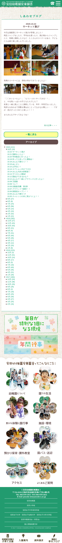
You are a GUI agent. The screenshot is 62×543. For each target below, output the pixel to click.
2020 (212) (10, 147)
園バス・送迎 (45, 440)
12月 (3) (10, 252)
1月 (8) (10, 248)
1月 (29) (10, 275)
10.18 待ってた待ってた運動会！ (20, 159)
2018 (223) (10, 250)
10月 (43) (11, 226)
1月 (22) (10, 216)
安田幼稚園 (31, 501)
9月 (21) (10, 228)
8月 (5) (10, 262)
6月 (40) (10, 236)
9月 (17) (10, 260)
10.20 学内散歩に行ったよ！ (18, 157)
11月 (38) (11, 282)
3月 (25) (10, 302)
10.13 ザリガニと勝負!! (16, 174)
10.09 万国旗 (12, 181)
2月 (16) (10, 304)
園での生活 (45, 381)
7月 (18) (10, 265)
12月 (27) (11, 221)
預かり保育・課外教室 (17, 440)
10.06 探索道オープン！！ (17, 191)
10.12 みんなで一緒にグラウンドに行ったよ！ (26, 179)
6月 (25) (10, 294)
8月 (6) (10, 201)
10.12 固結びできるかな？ (17, 176)
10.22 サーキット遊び (16, 152)
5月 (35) (10, 270)
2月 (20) (10, 245)
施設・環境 (45, 410)
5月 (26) (10, 238)
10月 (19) (11, 149)
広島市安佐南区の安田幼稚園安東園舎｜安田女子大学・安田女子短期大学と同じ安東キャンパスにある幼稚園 (17, 3)
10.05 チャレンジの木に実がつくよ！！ (23, 196)
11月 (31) (11, 255)
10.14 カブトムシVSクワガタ (19, 169)
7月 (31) (10, 233)
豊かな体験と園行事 (17, 410)
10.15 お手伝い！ (14, 167)
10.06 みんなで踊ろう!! (16, 194)
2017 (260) (10, 277)
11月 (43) (11, 223)
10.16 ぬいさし (13, 164)
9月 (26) (10, 287)
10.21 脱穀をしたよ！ (16, 154)
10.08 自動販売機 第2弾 (17, 186)
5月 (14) (10, 209)
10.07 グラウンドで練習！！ (18, 189)
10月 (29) (11, 284)
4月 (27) (10, 299)
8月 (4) (10, 231)
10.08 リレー (12, 184)
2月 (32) (10, 214)
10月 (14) (11, 257)
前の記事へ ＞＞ (50, 125)
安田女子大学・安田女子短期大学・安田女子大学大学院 (31, 515)
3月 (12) (10, 243)
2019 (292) (10, 218)
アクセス (17, 470)
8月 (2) (10, 289)
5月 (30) (10, 297)
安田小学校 (31, 505)
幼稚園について (17, 381)
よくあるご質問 (45, 470)
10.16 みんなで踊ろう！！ (17, 162)
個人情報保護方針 (31, 524)
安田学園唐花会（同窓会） (31, 519)
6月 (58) (10, 206)
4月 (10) (10, 211)
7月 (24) (10, 204)
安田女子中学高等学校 (31, 510)
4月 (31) (10, 272)
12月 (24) (11, 279)
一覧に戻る (31, 134)
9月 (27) (10, 199)
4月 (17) (10, 240)
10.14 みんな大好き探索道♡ (18, 172)
